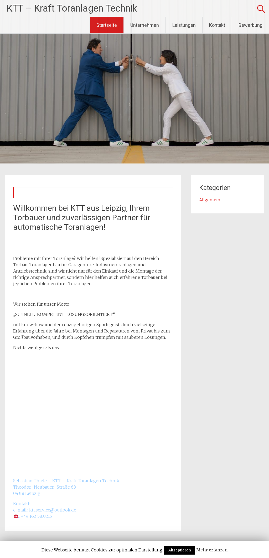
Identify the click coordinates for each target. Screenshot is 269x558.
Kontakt (217, 25)
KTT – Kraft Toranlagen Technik (72, 8)
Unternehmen (144, 25)
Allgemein (209, 199)
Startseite (106, 25)
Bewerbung (250, 25)
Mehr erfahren (211, 549)
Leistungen (184, 25)
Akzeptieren (179, 550)
